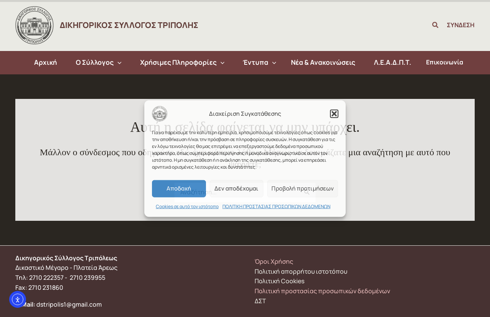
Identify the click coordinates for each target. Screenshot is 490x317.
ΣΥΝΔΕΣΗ (461, 25)
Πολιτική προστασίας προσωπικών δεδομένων (322, 291)
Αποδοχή (179, 188)
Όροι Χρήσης (274, 261)
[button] (334, 113)
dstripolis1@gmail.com (69, 304)
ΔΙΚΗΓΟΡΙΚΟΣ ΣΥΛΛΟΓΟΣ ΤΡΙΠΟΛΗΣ (129, 25)
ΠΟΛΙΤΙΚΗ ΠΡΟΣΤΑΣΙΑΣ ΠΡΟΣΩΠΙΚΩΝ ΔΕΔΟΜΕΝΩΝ (276, 206)
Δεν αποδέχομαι (236, 188)
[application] (120, 62)
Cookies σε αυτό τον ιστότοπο (187, 206)
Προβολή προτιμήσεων (302, 188)
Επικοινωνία (440, 62)
